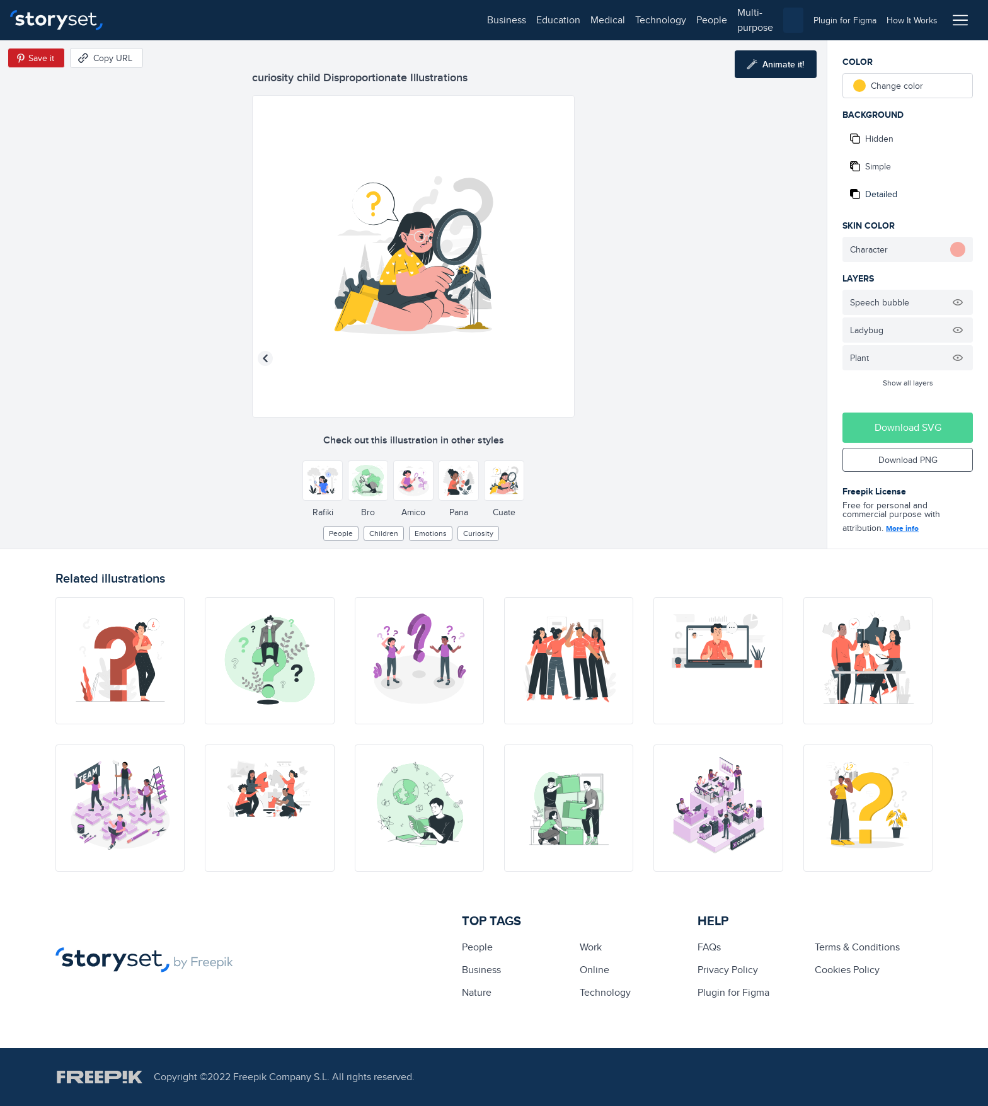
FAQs (709, 947)
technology (296, 20)
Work (591, 947)
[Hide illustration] (957, 302)
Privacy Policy (728, 969)
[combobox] (623, 20)
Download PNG (908, 459)
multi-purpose (403, 20)
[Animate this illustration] (776, 64)
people (347, 20)
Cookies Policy (847, 969)
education (194, 20)
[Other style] (322, 480)
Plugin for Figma (733, 992)
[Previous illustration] (265, 358)
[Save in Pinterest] (36, 58)
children (383, 533)
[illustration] (120, 660)
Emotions (431, 533)
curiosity (478, 533)
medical (243, 20)
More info (902, 528)
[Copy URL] (106, 58)
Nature (476, 992)
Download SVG (908, 427)
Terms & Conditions (857, 947)
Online (594, 969)
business (142, 20)
